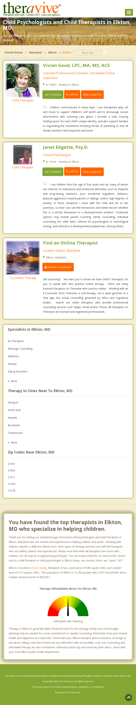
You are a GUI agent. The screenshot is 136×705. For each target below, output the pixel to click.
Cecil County (39, 568)
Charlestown (15, 433)
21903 (11, 470)
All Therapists (16, 341)
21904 (11, 484)
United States (14, 52)
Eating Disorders (18, 371)
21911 (11, 477)
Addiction (13, 356)
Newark (12, 417)
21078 (11, 490)
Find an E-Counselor (58, 267)
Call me (72, 94)
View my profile (92, 94)
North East (14, 410)
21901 (11, 464)
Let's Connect (53, 94)
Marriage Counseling (20, 348)
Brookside (14, 425)
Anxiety (12, 364)
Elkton (52, 52)
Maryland (35, 52)
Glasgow (13, 402)
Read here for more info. (68, 692)
